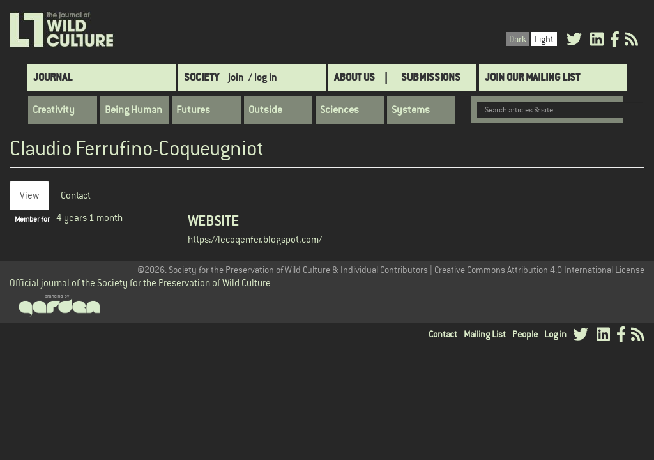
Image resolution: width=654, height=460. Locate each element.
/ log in (262, 77)
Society (201, 77)
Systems (411, 109)
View (34, 199)
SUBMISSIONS (430, 77)
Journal (52, 77)
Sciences (339, 109)
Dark (517, 39)
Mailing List (485, 334)
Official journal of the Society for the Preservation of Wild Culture (140, 283)
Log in (555, 334)
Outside (265, 109)
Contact (76, 195)
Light (544, 39)
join (236, 77)
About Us (354, 77)
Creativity (54, 109)
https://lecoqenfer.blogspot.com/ (255, 239)
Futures (193, 109)
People (525, 334)
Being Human (133, 109)
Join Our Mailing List (532, 77)
